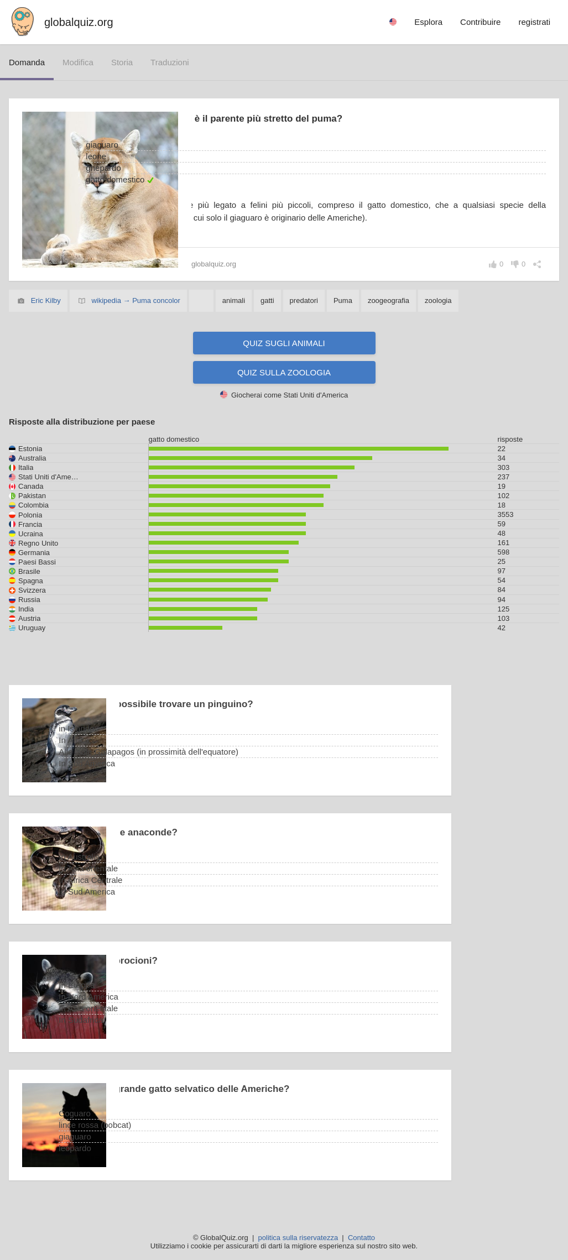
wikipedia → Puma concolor (135, 301)
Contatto (361, 1237)
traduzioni (169, 62)
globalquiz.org (78, 22)
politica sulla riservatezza (298, 1237)
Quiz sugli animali (284, 344)
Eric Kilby (46, 301)
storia (122, 62)
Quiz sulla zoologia (284, 373)
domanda (27, 62)
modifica (77, 62)
